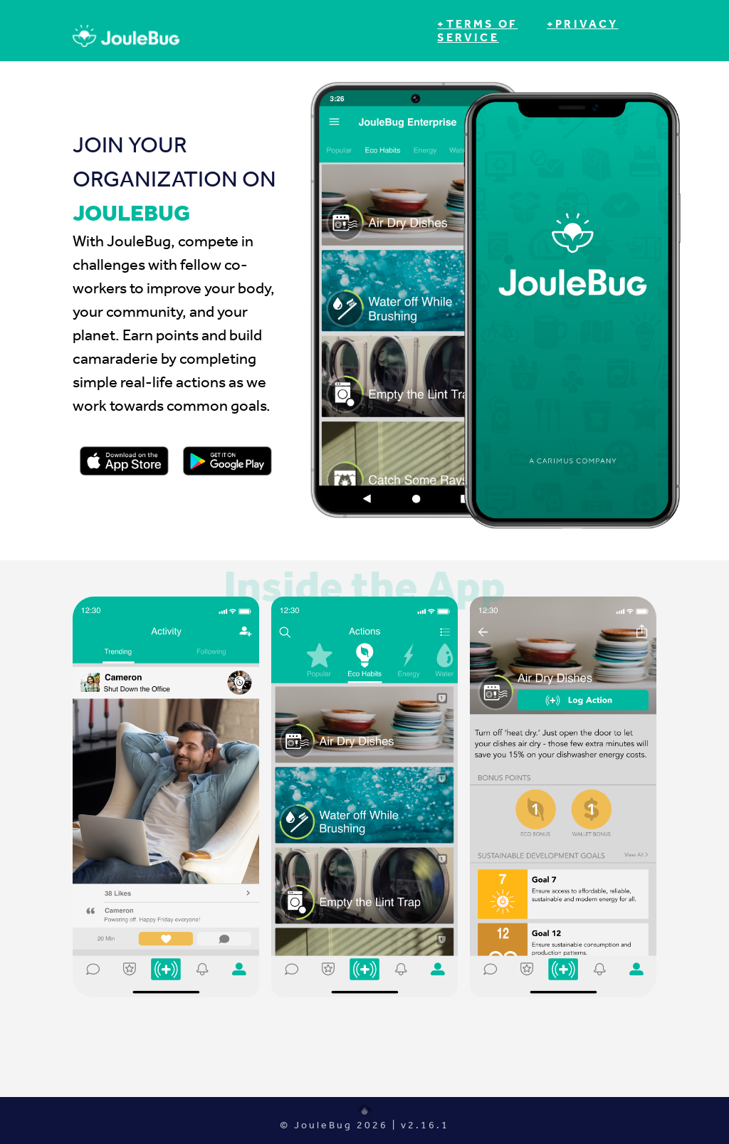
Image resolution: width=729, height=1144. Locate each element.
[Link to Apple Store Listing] (124, 461)
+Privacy (583, 24)
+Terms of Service (477, 30)
